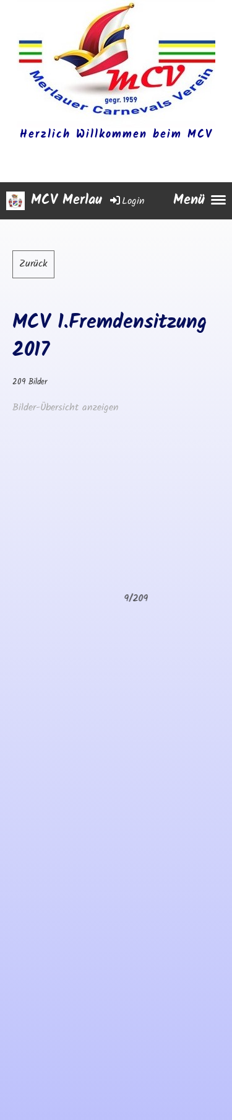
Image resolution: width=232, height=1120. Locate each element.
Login (126, 201)
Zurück (33, 263)
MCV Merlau (66, 201)
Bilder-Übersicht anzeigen (65, 407)
